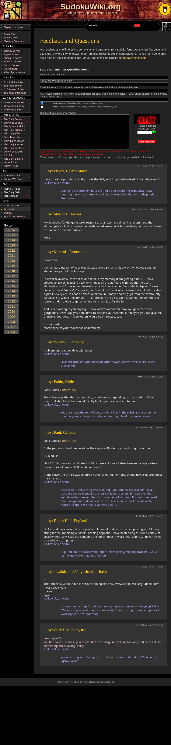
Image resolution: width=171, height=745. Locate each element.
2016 (11, 281)
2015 (11, 286)
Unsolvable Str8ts (14, 109)
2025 (11, 235)
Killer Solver (10, 68)
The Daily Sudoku (13, 119)
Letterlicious (11, 162)
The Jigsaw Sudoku (14, 126)
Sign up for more (13, 27)
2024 (11, 240)
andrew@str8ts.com (134, 57)
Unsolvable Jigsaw (14, 106)
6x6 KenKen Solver (14, 89)
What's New (11, 37)
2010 (11, 311)
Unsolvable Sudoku (14, 102)
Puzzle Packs (11, 166)
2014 (11, 291)
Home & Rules (12, 188)
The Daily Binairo (13, 158)
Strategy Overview (14, 41)
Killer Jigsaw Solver (14, 72)
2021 (11, 255)
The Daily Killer (12, 133)
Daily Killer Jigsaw (14, 140)
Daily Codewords (13, 151)
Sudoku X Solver (13, 58)
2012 (11, 301)
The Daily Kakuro (13, 144)
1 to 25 (8, 155)
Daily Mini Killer (13, 137)
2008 (11, 321)
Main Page (10, 34)
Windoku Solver (13, 61)
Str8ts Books (11, 196)
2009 (11, 316)
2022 (11, 250)
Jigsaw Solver (11, 54)
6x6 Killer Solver (13, 85)
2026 (11, 230)
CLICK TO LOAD (69, 390)
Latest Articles (12, 205)
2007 (11, 327)
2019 (11, 265)
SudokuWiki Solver (14, 179)
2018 (11, 271)
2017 (11, 276)
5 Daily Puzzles (12, 175)
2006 (11, 332)
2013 (11, 296)
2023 (11, 245)
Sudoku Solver (12, 50)
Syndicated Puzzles (14, 216)
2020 (11, 260)
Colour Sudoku (12, 65)
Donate (8, 212)
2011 (11, 306)
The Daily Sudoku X (14, 130)
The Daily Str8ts (13, 192)
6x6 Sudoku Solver (14, 82)
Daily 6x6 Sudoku (13, 122)
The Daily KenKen (13, 148)
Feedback (9, 209)
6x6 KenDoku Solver (15, 92)
